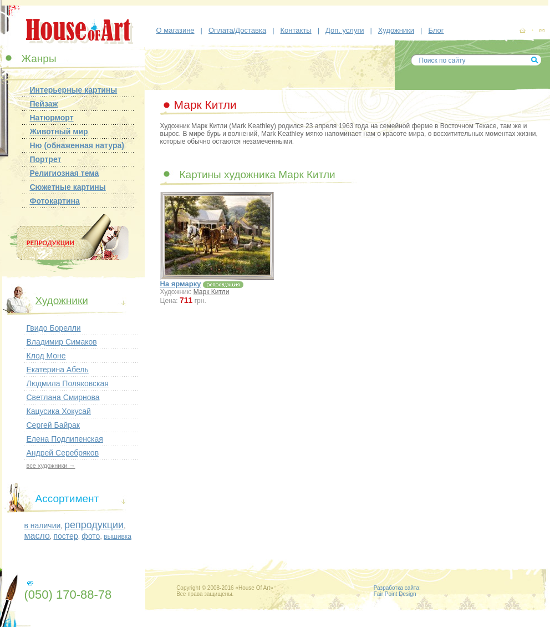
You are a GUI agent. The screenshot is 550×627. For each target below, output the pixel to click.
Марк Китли (211, 292)
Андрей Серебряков (63, 452)
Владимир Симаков (62, 341)
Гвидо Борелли (54, 327)
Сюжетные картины (68, 187)
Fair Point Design (395, 594)
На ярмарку (180, 284)
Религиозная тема (64, 173)
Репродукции (68, 243)
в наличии (42, 525)
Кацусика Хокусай (59, 411)
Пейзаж (44, 103)
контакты (541, 31)
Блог (436, 30)
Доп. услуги (344, 30)
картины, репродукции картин (522, 30)
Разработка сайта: (397, 588)
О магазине (175, 30)
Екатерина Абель (58, 369)
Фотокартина (55, 200)
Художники (396, 30)
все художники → (51, 465)
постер (65, 536)
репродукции (94, 524)
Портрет (46, 159)
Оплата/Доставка (237, 30)
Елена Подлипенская (65, 438)
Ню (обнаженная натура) (77, 145)
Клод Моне (46, 355)
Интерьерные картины (74, 89)
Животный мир (59, 131)
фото (91, 536)
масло (37, 535)
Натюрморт (52, 117)
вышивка (117, 536)
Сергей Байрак (53, 425)
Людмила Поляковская (68, 383)
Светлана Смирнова (63, 397)
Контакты (296, 30)
